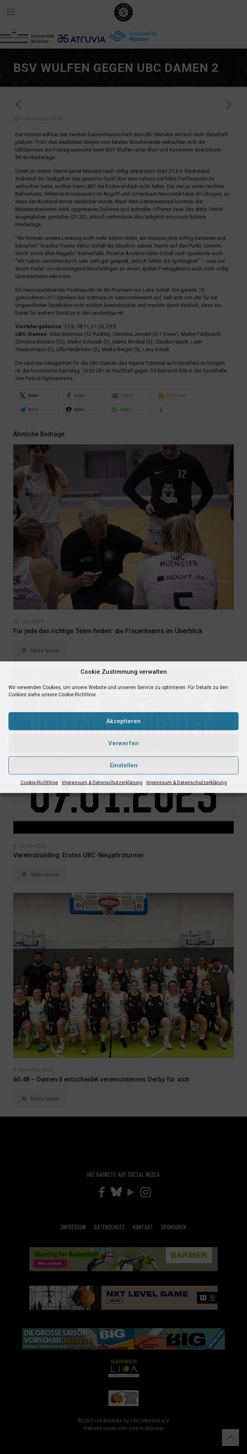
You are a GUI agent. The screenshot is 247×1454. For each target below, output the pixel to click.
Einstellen (124, 765)
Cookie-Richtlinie (39, 782)
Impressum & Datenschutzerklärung (102, 782)
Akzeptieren (123, 721)
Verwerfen (123, 743)
